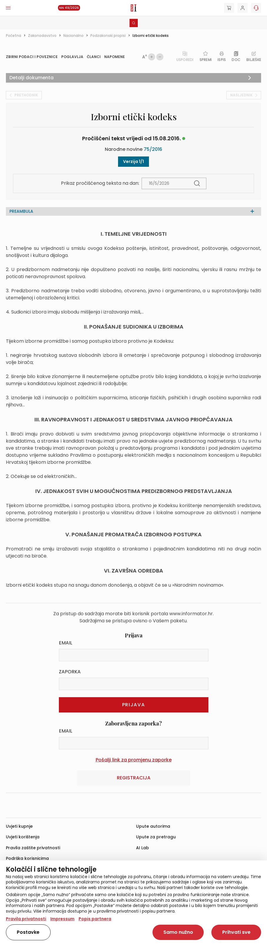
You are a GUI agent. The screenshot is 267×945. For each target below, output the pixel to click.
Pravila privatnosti (26, 919)
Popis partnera (95, 919)
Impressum (62, 919)
